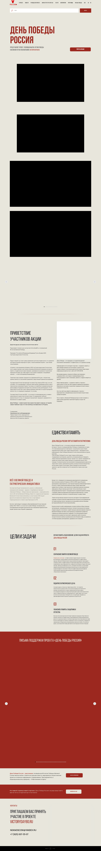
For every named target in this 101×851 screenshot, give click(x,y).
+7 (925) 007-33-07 (19, 834)
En (88, 3)
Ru (90, 3)
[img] (12, 841)
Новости (26, 3)
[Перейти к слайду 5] (49, 306)
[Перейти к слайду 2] (45, 306)
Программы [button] (70, 3)
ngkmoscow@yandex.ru (23, 830)
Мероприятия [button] (63, 3)
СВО (84, 3)
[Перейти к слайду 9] (54, 306)
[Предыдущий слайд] (6, 281)
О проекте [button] (21, 3)
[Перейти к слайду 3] (46, 306)
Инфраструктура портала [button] (47, 3)
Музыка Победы (78, 3)
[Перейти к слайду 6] (50, 306)
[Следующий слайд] (94, 281)
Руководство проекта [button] (35, 3)
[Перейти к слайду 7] (51, 306)
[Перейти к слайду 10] (55, 306)
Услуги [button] (56, 3)
